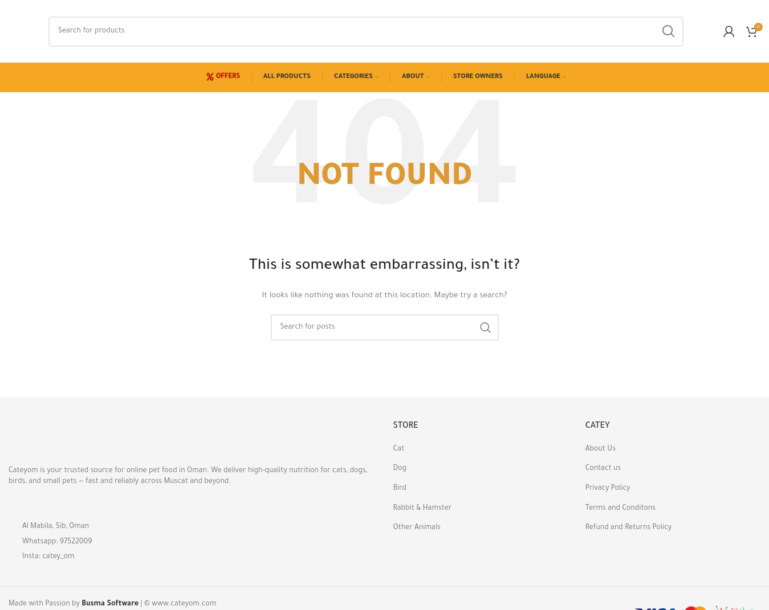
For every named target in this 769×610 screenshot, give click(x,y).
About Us (600, 449)
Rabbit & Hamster (422, 509)
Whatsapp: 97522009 (57, 542)
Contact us (603, 469)
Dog (400, 469)
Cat (399, 449)
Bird (399, 489)
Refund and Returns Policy (628, 528)
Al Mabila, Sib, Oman (55, 527)
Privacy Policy (607, 489)
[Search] (365, 32)
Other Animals (417, 528)
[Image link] (71, 438)
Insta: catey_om (48, 557)
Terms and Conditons (620, 509)
